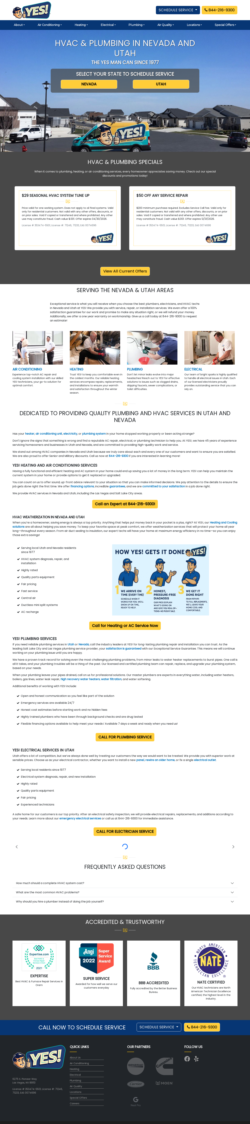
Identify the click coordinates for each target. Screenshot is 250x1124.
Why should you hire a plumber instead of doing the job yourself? (60, 902)
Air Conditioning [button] (49, 25)
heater (29, 434)
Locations (75, 1092)
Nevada (83, 644)
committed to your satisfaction (164, 486)
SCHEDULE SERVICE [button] (176, 10)
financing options (82, 486)
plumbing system (94, 434)
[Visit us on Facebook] (187, 1060)
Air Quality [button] (164, 25)
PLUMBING (135, 369)
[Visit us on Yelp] (197, 1060)
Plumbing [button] (135, 25)
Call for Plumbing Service (125, 737)
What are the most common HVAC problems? (47, 892)
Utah (71, 644)
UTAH (161, 84)
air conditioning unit (49, 434)
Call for (125, 625)
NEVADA (89, 84)
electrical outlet (205, 760)
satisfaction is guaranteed (123, 649)
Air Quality (76, 1086)
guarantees (117, 486)
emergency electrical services (80, 818)
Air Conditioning (79, 1063)
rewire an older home (160, 760)
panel (140, 760)
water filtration (111, 679)
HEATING (76, 369)
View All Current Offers (125, 271)
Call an (125, 504)
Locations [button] (193, 25)
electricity (70, 434)
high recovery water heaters (80, 679)
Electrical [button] (107, 25)
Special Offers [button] (224, 25)
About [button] (18, 25)
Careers (74, 1103)
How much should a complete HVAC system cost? (50, 883)
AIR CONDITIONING (27, 369)
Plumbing (75, 1080)
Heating (74, 1069)
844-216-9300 (220, 10)
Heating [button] (80, 25)
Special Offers (78, 1097)
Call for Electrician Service (125, 831)
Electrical (75, 1075)
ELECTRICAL (193, 369)
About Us (75, 1057)
